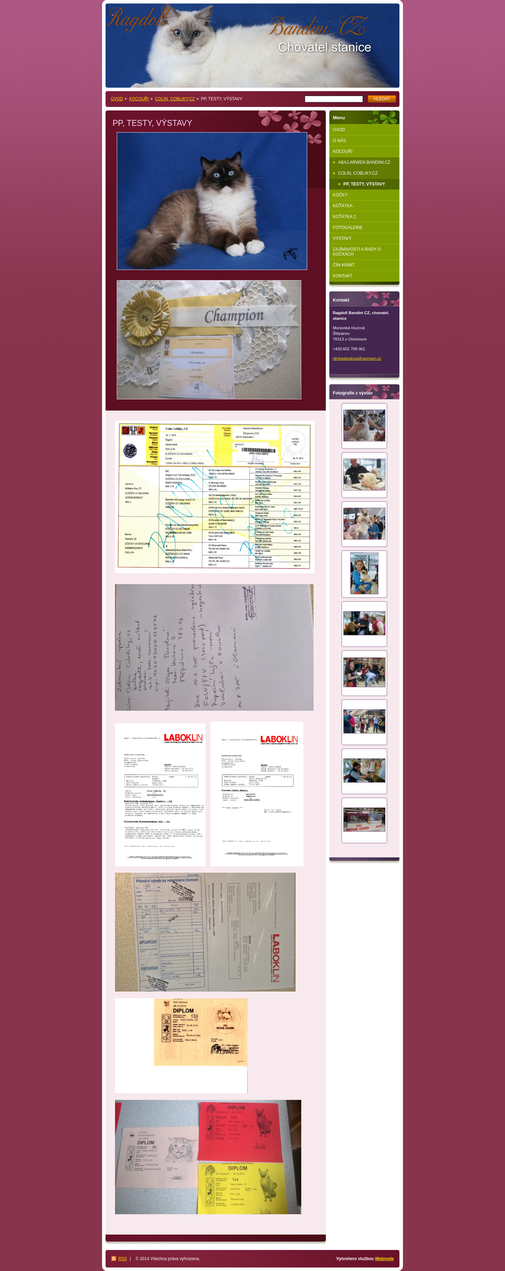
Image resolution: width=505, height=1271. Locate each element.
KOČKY (340, 194)
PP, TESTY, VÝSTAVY (364, 184)
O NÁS (339, 140)
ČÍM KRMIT (344, 265)
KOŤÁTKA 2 (344, 216)
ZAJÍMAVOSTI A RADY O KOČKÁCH (357, 252)
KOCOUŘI (139, 98)
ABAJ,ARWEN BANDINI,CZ (364, 162)
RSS (122, 1258)
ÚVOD (117, 98)
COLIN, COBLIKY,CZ (175, 98)
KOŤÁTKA (342, 205)
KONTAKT (342, 275)
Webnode (384, 1258)
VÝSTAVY (342, 238)
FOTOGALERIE (348, 227)
